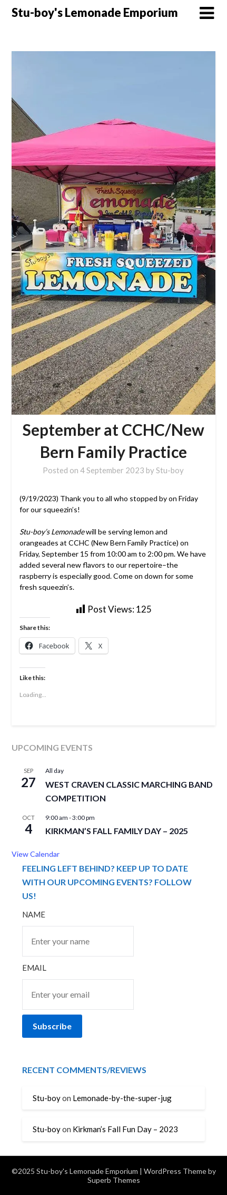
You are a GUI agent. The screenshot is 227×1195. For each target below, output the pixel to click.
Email (34, 967)
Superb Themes (113, 1179)
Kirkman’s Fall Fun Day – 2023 (125, 1129)
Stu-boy (170, 470)
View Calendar (36, 853)
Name (33, 914)
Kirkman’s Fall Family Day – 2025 (116, 831)
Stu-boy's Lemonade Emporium (95, 12)
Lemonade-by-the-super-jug (122, 1098)
